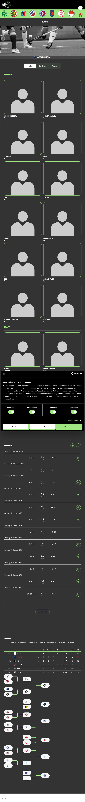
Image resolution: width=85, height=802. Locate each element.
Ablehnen (15, 427)
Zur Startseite (42, 612)
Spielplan (42, 66)
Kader (30, 66)
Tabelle (54, 66)
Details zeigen (72, 420)
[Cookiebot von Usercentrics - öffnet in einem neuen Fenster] (72, 374)
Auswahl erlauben (42, 427)
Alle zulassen (69, 427)
